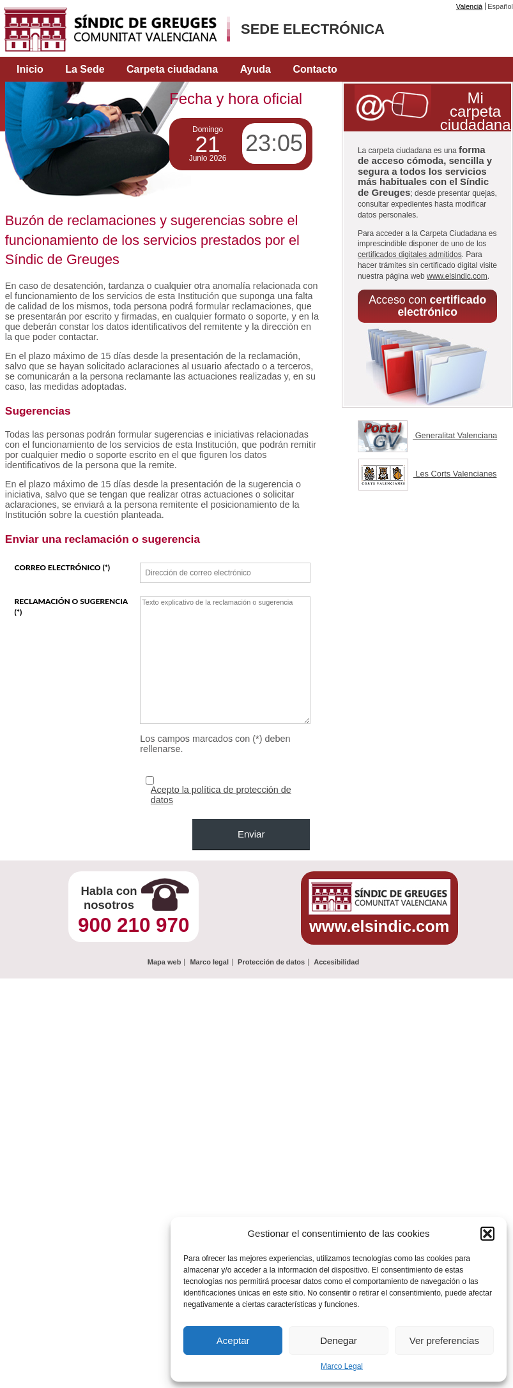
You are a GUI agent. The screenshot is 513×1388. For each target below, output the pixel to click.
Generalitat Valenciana (427, 435)
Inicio (30, 69)
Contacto (315, 69)
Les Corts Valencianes (427, 473)
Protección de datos (271, 962)
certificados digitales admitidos (410, 254)
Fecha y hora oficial (235, 98)
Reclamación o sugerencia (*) (70, 606)
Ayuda (255, 69)
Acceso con (427, 305)
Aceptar (233, 1340)
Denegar (338, 1340)
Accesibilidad (336, 962)
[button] (487, 1233)
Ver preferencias (444, 1340)
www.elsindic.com (457, 276)
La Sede (84, 69)
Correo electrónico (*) (62, 567)
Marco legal (209, 962)
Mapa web (164, 962)
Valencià (469, 6)
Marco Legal (342, 1366)
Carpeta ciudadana (172, 69)
